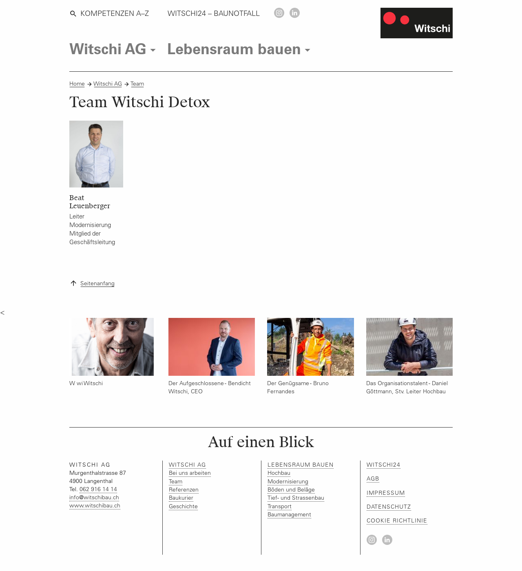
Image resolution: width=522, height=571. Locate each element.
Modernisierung (288, 481)
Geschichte (183, 506)
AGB (373, 478)
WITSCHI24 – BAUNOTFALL (214, 13)
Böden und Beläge (291, 489)
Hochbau (279, 472)
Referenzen (184, 489)
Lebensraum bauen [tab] (240, 49)
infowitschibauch (94, 497)
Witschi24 (383, 464)
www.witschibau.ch (94, 505)
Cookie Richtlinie (397, 520)
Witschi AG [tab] (114, 49)
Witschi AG (108, 83)
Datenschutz (389, 506)
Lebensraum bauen (301, 464)
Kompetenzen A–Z (109, 13)
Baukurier (181, 497)
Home (77, 83)
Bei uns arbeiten (190, 472)
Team (137, 83)
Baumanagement (289, 514)
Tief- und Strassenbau (296, 497)
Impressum (386, 492)
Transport (280, 506)
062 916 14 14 (98, 489)
